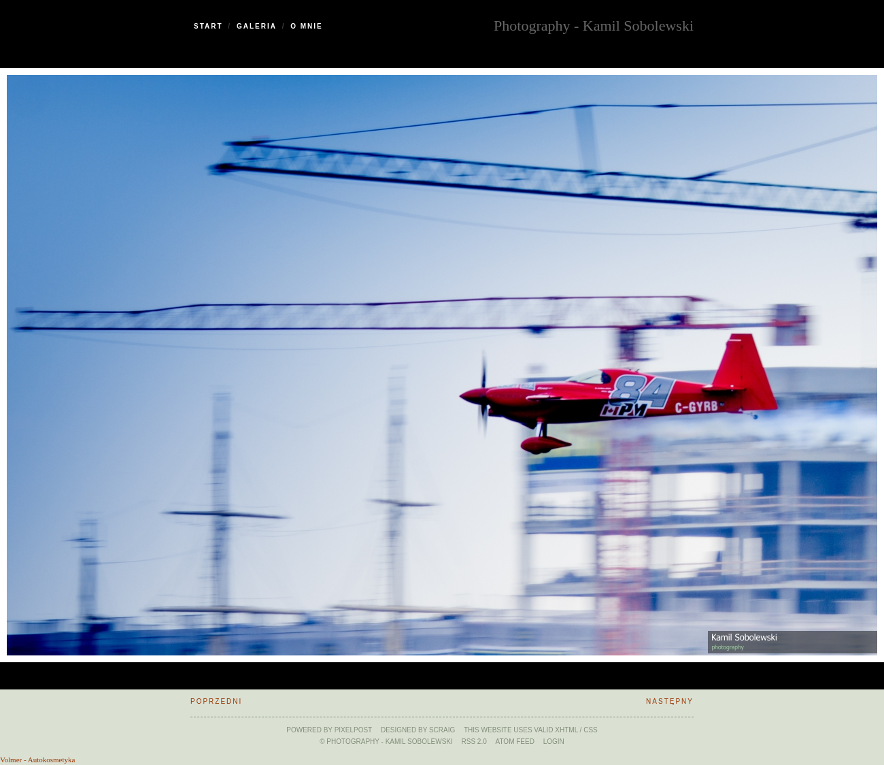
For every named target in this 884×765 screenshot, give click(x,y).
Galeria (257, 26)
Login (553, 741)
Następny (670, 701)
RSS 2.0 (474, 741)
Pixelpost (354, 730)
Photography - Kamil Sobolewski (594, 24)
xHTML (566, 730)
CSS (590, 730)
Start (208, 26)
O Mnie (306, 26)
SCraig (442, 730)
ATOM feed (515, 741)
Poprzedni (216, 701)
